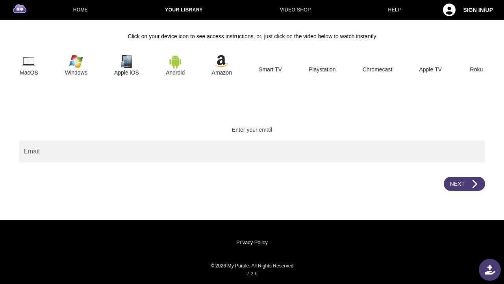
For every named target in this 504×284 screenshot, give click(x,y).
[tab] (29, 65)
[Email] (252, 151)
